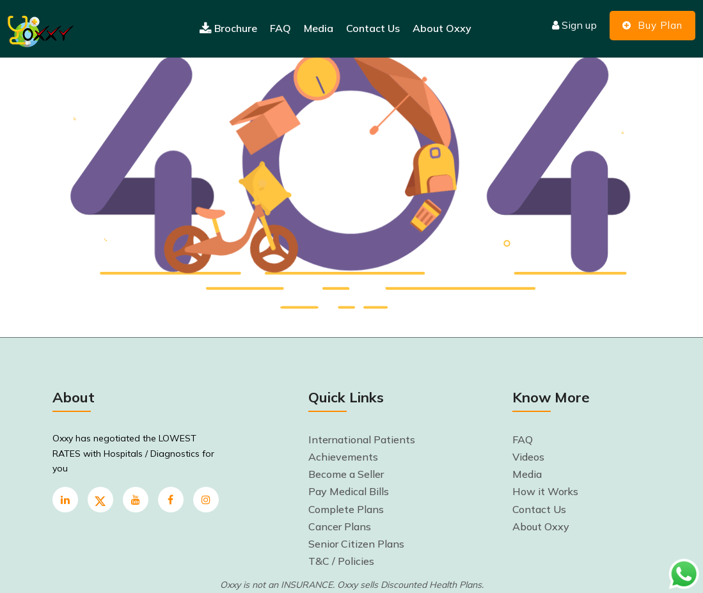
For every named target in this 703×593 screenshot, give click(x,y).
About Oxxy (442, 28)
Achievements (343, 456)
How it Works (545, 491)
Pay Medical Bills (348, 491)
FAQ (280, 28)
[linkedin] (65, 499)
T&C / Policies (341, 561)
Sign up (574, 25)
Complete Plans (346, 509)
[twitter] (100, 499)
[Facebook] (171, 499)
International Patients (361, 439)
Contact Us (373, 28)
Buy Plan (652, 25)
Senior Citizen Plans (356, 543)
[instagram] (206, 499)
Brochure (228, 28)
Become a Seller (346, 474)
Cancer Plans (339, 526)
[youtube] (135, 499)
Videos (528, 456)
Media (318, 28)
